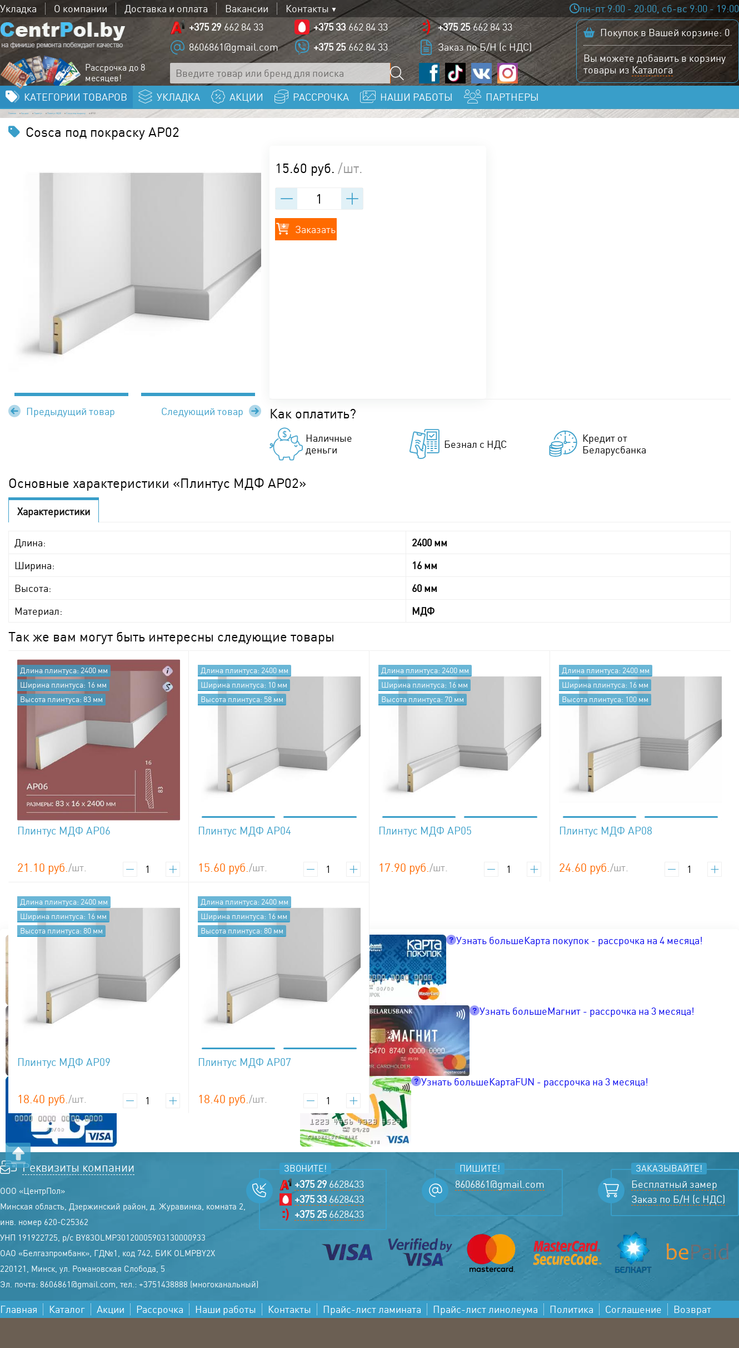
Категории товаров (75, 114)
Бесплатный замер (674, 1214)
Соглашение (633, 1339)
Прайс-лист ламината (372, 1339)
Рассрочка (159, 1339)
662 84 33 (226, 35)
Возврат (692, 1339)
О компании (80, 8)
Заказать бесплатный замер (658, 114)
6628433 (329, 1214)
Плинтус (129, 137)
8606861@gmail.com (233, 56)
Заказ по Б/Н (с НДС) (485, 56)
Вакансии (246, 8)
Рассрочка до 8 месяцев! (115, 81)
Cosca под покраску (284, 137)
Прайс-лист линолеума (485, 1339)
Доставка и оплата (166, 8)
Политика (571, 1339)
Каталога (652, 78)
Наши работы (225, 1339)
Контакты (307, 8)
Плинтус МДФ (194, 137)
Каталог (78, 137)
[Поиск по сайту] (400, 82)
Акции (110, 1339)
